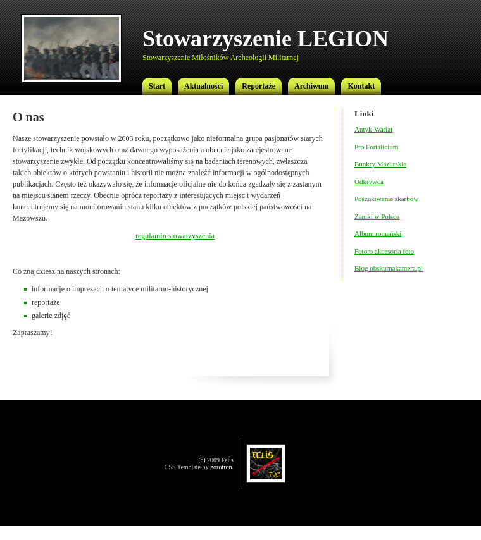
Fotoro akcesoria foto (384, 251)
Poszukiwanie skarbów (386, 198)
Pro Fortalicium (376, 146)
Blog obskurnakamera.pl (388, 268)
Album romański (377, 233)
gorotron (221, 466)
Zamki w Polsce (376, 216)
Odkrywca (369, 181)
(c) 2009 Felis (216, 460)
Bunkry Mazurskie (380, 164)
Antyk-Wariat (373, 129)
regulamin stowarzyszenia (175, 235)
